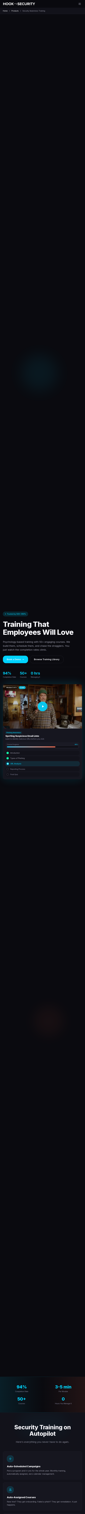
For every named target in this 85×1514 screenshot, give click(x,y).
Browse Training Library (46, 659)
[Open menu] (79, 3)
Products (15, 11)
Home (5, 11)
